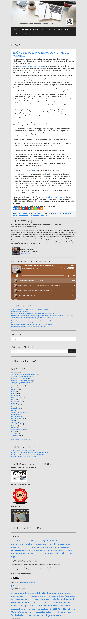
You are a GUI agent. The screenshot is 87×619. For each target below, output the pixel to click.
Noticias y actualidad (17, 418)
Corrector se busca (17, 384)
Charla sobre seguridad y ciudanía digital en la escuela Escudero (30, 309)
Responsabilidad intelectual (19, 311)
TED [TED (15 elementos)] (35, 615)
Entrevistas (24, 34)
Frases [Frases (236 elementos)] (14, 605)
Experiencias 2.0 (16, 401)
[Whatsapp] (35, 208)
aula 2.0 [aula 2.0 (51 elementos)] (30, 541)
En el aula (14, 393)
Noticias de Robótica (17, 416)
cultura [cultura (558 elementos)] (15, 544)
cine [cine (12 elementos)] (61, 541)
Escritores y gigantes (17, 397)
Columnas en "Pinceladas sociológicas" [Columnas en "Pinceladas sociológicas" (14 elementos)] (53, 596)
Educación (14, 389)
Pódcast (67, 29)
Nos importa (15, 414)
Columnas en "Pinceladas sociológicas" (23, 380)
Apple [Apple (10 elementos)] (24, 541)
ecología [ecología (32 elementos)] (44, 544)
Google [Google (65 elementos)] (30, 547)
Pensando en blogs (17, 424)
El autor (41, 34)
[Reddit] (20, 208)
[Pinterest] (26, 208)
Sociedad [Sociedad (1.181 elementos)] (16, 615)
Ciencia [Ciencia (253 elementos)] (56, 540)
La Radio (13, 410)
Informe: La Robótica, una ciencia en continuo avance (27, 454)
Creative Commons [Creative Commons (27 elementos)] (47, 599)
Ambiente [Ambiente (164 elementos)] (16, 593)
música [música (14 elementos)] (26, 550)
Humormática (15, 408)
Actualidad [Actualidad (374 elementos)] (16, 540)
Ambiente (52, 29)
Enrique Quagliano (37, 213)
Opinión (13, 422)
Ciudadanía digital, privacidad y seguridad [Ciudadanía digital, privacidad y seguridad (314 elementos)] (42, 593)
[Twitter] (17, 208)
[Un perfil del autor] (25, 253)
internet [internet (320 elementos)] (56, 547)
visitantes (32, 582)
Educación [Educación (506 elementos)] (67, 599)
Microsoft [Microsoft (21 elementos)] (22, 550)
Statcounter (24, 582)
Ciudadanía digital (25, 29)
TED (12, 437)
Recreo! (13, 431)
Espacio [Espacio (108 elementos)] (48, 602)
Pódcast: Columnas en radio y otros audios (24, 456)
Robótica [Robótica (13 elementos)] (36, 554)
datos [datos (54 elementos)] (21, 544)
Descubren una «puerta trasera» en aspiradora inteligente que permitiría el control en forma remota (42, 315)
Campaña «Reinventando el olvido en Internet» (25, 450)
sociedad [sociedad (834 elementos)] (59, 553)
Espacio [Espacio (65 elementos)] (67, 544)
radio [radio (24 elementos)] (66, 550)
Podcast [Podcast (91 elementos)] (38, 612)
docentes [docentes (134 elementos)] (37, 544)
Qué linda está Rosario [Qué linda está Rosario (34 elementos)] (56, 612)
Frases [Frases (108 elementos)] (25, 548)
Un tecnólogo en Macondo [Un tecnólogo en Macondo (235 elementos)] (50, 615)
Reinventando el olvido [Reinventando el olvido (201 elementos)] (22, 553)
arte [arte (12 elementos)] (27, 541)
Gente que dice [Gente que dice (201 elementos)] (25, 605)
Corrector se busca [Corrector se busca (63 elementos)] (31, 599)
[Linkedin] (23, 208)
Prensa (13, 427)
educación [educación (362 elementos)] (52, 544)
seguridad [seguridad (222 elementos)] (48, 553)
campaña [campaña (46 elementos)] (39, 541)
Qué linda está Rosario (18, 429)
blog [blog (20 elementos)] (34, 541)
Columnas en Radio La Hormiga (20, 382)
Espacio (60, 29)
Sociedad (14, 433)
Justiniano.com (29, 170)
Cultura (13, 388)
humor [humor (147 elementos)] (37, 547)
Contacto (34, 34)
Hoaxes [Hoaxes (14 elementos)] (35, 606)
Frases (13, 403)
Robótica (43, 29)
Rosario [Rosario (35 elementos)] (41, 554)
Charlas (35, 29)
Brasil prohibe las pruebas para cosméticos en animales (28, 326)
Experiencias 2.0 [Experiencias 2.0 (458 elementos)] (61, 602)
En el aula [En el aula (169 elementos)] (21, 602)
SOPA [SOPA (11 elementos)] (65, 554)
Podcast (13, 426)
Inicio (15, 29)
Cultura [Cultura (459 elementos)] (58, 599)
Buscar (72, 351)
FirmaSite (17, 618)
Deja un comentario (57, 213)
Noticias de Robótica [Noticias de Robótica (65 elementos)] (39, 609)
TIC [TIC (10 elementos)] (67, 554)
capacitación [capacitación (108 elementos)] (47, 541)
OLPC (13, 420)
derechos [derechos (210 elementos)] (28, 544)
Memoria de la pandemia (18, 412)
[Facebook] (14, 208)
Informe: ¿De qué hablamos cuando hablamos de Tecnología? (30, 452)
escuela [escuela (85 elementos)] (61, 544)
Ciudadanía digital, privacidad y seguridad (23, 374)
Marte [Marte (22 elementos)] (62, 547)
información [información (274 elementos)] (46, 547)
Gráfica (16, 34)
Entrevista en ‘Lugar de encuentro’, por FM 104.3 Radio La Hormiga (31, 324)
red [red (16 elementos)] (69, 550)
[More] (41, 208)
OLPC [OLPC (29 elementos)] (72, 609)
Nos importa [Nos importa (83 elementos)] (24, 609)
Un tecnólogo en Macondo (19, 439)
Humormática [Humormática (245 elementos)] (45, 605)
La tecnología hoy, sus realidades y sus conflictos (26, 319)
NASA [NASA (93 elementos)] (31, 550)
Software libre (15, 435)
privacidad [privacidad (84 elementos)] (49, 550)
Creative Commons (17, 386)
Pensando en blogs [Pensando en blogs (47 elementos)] (26, 612)
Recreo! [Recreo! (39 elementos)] (68, 612)
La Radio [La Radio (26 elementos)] (55, 606)
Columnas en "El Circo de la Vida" (21, 376)
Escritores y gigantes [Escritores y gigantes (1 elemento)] (40, 602)
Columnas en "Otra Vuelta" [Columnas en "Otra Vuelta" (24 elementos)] (29, 596)
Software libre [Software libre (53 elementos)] (28, 615)
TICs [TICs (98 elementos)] (70, 554)
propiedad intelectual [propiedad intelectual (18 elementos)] (58, 550)
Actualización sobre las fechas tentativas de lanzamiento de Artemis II (32, 317)
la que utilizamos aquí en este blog (54, 197)
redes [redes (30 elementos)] (71, 550)
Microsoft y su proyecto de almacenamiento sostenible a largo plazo (32, 321)
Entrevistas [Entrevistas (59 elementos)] (31, 603)
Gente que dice (15, 405)
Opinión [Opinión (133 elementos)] (15, 612)
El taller (13, 391)
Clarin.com (67, 91)
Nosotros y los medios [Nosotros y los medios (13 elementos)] (39, 550)
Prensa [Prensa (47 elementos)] (45, 612)
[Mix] (32, 208)
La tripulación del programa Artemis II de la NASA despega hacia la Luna (33, 313)
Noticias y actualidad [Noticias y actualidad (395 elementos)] (59, 609)
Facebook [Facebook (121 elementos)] (15, 547)
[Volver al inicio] (16, 586)
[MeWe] (29, 208)
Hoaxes (13, 407)
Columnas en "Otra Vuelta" (19, 378)
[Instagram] (38, 208)
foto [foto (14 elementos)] (21, 547)
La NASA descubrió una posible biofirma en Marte (26, 323)
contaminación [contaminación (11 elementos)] (66, 541)
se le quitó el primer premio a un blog (32, 66)
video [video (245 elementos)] (14, 557)
